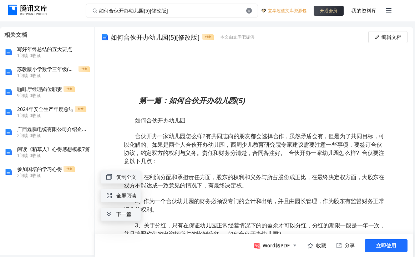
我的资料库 (363, 10)
